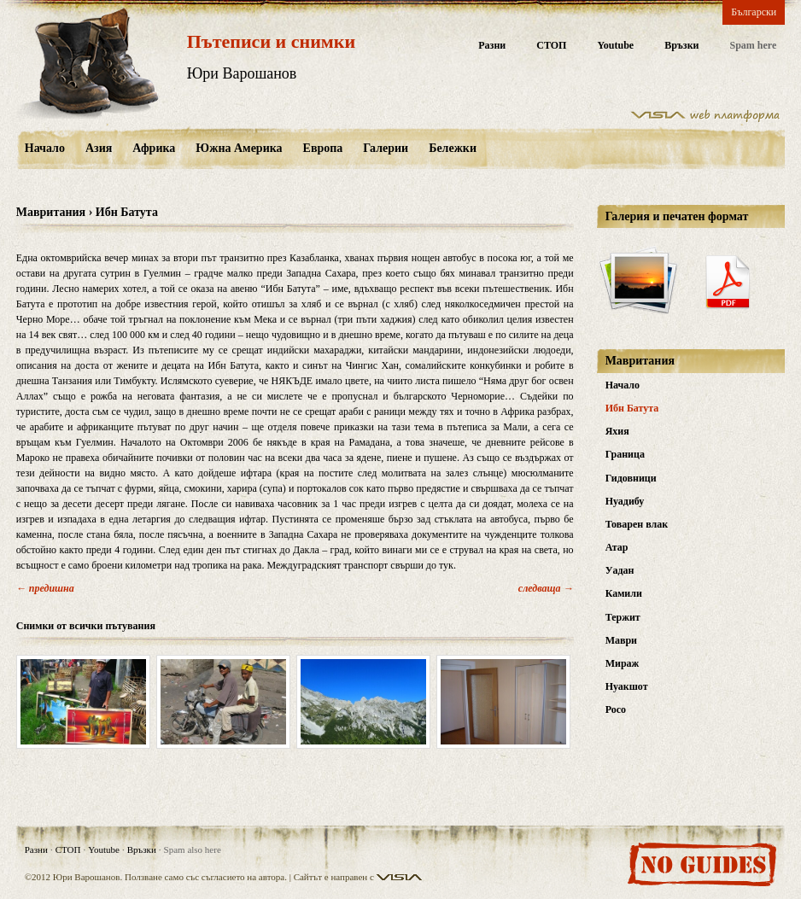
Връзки (681, 45)
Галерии (385, 148)
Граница (625, 454)
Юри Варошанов (242, 73)
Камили (623, 593)
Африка (153, 148)
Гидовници (631, 478)
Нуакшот (626, 686)
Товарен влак (637, 524)
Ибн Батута (632, 408)
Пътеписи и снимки (271, 41)
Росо (615, 709)
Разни (492, 45)
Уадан (619, 570)
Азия (98, 148)
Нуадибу (625, 501)
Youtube (615, 45)
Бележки (453, 148)
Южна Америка (239, 148)
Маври (621, 640)
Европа (323, 148)
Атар (617, 547)
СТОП (551, 45)
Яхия (617, 431)
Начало (45, 148)
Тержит (622, 617)
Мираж (622, 663)
